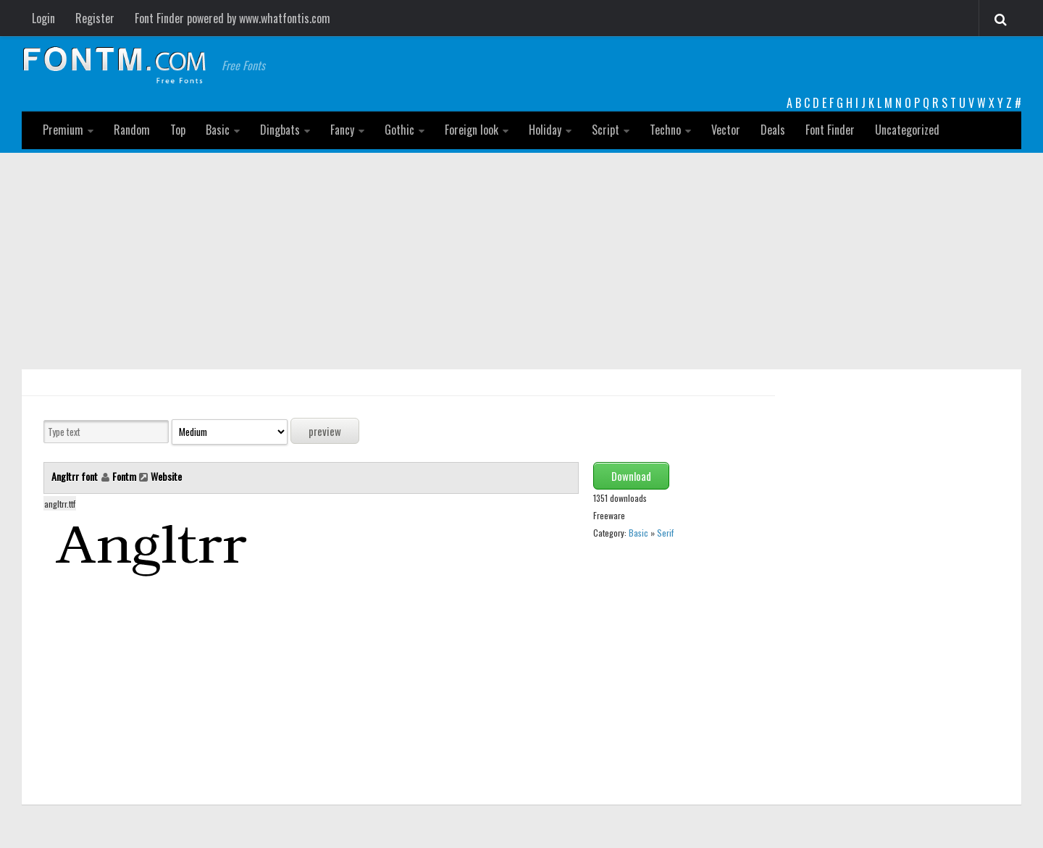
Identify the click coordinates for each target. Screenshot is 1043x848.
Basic (218, 129)
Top (177, 129)
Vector (725, 129)
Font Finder (830, 129)
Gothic (399, 129)
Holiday (545, 129)
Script (605, 129)
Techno (665, 129)
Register (94, 18)
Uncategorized (907, 129)
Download (631, 476)
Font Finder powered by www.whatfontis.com (232, 18)
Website (166, 476)
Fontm (124, 476)
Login (43, 18)
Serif (665, 532)
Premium (63, 129)
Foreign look (471, 129)
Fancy (342, 129)
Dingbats (280, 129)
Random (132, 129)
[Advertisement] (521, 261)
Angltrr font (75, 476)
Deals (773, 129)
